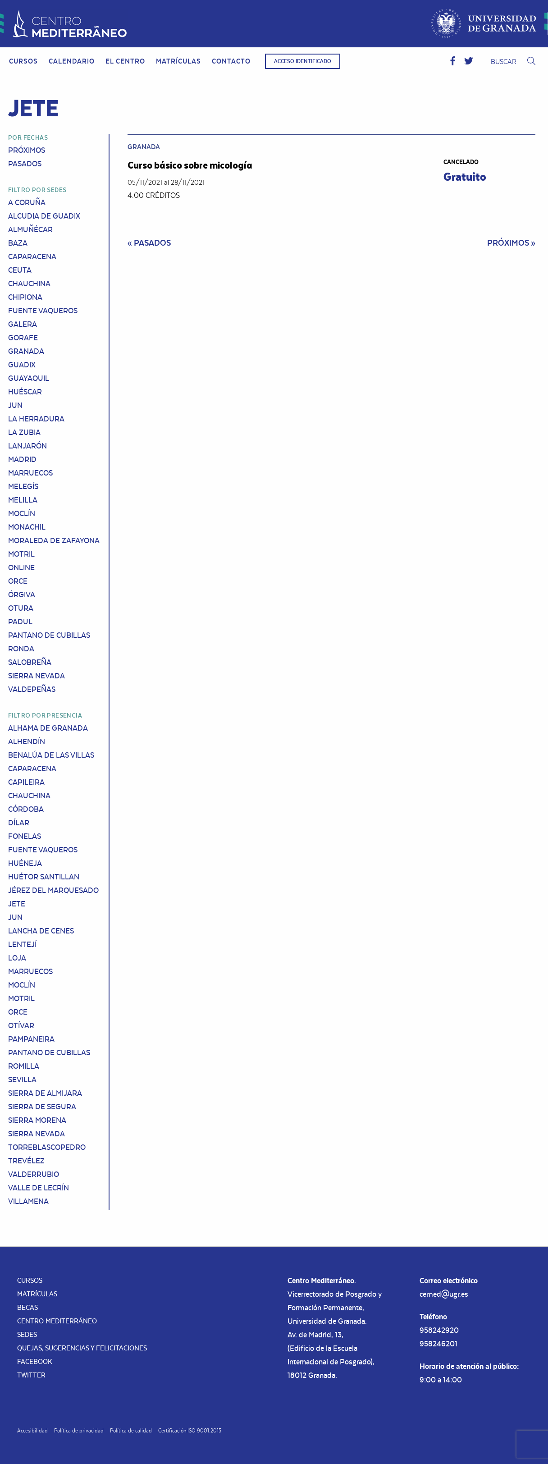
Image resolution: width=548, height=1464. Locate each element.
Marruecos (30, 472)
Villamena (28, 1201)
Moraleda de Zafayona (54, 540)
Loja (17, 957)
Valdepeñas (31, 689)
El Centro (125, 61)
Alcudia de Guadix (44, 215)
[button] (453, 61)
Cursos (23, 61)
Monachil (27, 526)
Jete (16, 903)
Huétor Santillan (43, 876)
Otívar (21, 1025)
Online (21, 567)
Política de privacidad (79, 1430)
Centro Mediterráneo (57, 1321)
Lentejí (22, 944)
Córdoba (26, 809)
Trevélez (26, 1160)
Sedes (27, 1334)
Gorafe (23, 337)
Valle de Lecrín (38, 1187)
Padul (20, 621)
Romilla (23, 1066)
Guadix (22, 364)
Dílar (18, 822)
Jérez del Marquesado (53, 890)
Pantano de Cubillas (49, 635)
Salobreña (29, 662)
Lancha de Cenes (41, 930)
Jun (15, 405)
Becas (27, 1307)
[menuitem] (23, 61)
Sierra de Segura (42, 1106)
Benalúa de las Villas (51, 754)
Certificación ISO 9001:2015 (189, 1430)
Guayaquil (28, 378)
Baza (17, 242)
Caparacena (32, 256)
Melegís (23, 486)
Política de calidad (131, 1430)
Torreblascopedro (47, 1147)
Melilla (22, 499)
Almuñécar (30, 229)
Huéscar (25, 391)
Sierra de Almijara (45, 1093)
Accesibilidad (32, 1430)
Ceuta (20, 269)
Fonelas (24, 836)
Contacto (231, 61)
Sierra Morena (37, 1120)
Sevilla (22, 1079)
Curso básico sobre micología (190, 165)
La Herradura (36, 418)
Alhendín (26, 741)
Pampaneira (31, 1038)
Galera (22, 324)
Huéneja (25, 863)
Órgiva (21, 594)
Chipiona (25, 297)
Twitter (31, 1375)
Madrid (22, 459)
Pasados (24, 163)
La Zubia (24, 432)
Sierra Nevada (36, 675)
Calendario (72, 61)
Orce (17, 581)
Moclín (21, 513)
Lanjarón (27, 445)
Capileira (26, 782)
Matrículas (178, 61)
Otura (20, 608)
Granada (26, 351)
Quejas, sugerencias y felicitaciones (82, 1348)
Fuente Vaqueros (43, 310)
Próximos (26, 150)
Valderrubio (33, 1174)
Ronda (21, 648)
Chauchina (29, 283)
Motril (21, 553)
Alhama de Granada (48, 727)
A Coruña (27, 202)
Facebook (34, 1361)
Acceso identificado (302, 61)
